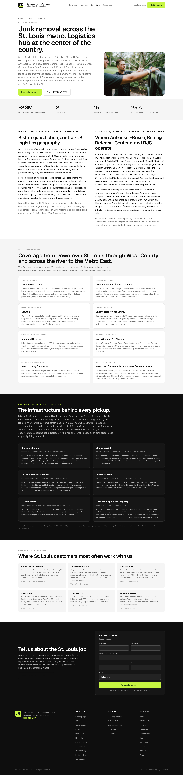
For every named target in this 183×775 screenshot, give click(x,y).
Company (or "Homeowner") (108, 653)
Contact (143, 746)
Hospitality (79, 738)
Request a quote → (30, 92)
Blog (141, 738)
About (142, 717)
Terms (142, 755)
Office (77, 721)
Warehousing (80, 751)
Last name (134, 643)
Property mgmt (81, 717)
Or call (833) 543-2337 (57, 92)
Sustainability (145, 721)
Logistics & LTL (81, 755)
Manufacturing (81, 742)
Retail (77, 729)
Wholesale (144, 729)
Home (20, 19)
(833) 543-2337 (140, 5)
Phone (133, 663)
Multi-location (113, 721)
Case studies (145, 734)
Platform (143, 725)
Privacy (143, 751)
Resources (108, 5)
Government (80, 759)
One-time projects (115, 725)
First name (102, 643)
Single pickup (113, 729)
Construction (80, 725)
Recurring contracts (115, 717)
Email (100, 663)
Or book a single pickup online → (36, 676)
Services (73, 5)
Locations (95, 5)
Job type (102, 672)
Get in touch (156, 5)
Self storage (80, 746)
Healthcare (79, 734)
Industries (84, 5)
